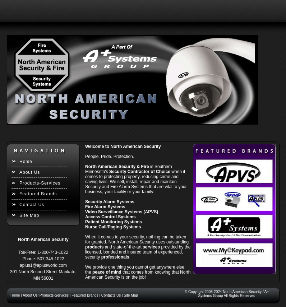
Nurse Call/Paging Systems (113, 226)
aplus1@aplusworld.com (43, 265)
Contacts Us (111, 295)
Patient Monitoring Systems (113, 221)
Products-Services (39, 183)
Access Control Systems (110, 216)
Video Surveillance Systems (113, 211)
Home (25, 161)
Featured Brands (38, 193)
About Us (29, 172)
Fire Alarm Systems (105, 206)
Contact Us (31, 204)
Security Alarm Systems (109, 201)
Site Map (29, 215)
